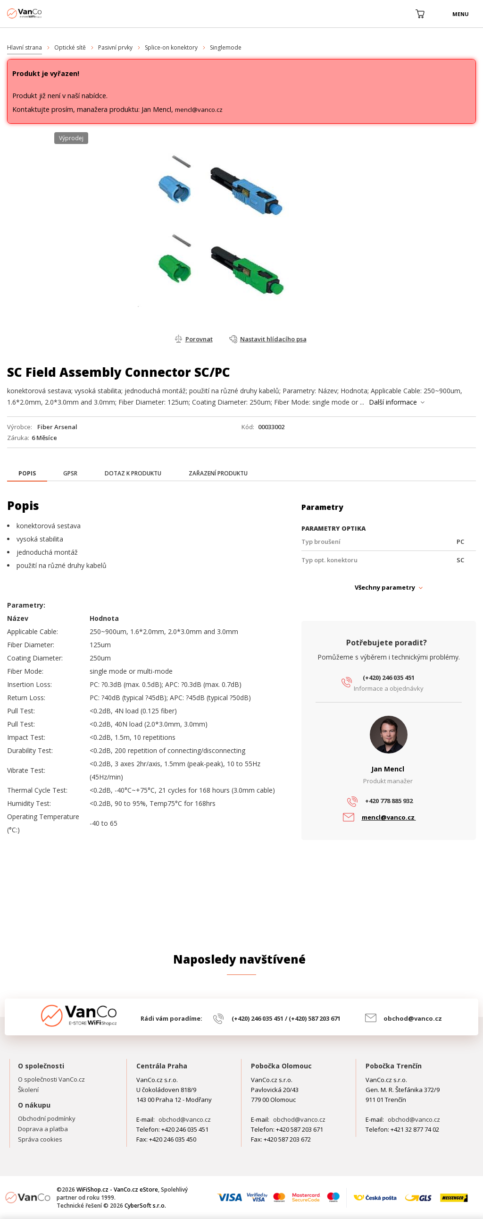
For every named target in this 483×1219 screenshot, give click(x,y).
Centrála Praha (161, 1065)
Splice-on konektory (171, 47)
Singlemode (226, 47)
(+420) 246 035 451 (389, 677)
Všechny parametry (385, 587)
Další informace (393, 402)
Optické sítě (70, 47)
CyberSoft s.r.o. (145, 1206)
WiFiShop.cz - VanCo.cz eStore (42, 13)
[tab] (27, 474)
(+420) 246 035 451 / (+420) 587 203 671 (286, 1018)
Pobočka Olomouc (281, 1065)
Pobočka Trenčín (394, 1065)
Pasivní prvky (115, 47)
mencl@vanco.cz (199, 109)
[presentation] (27, 473)
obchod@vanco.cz (412, 1018)
